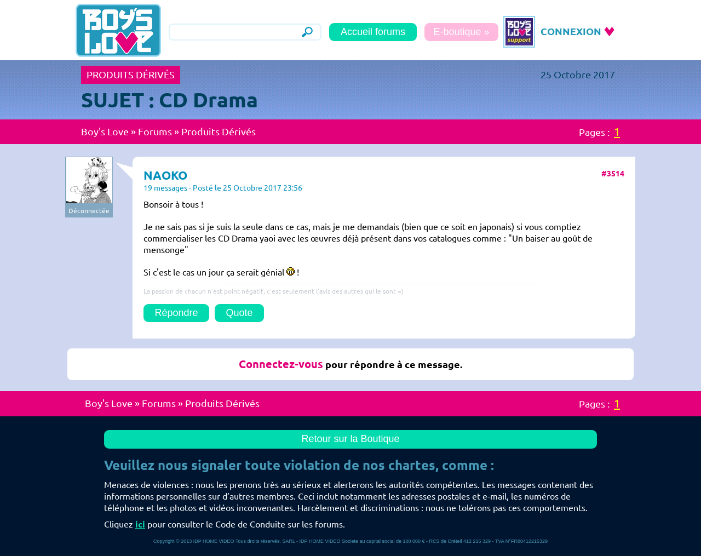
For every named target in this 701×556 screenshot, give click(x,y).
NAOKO (165, 175)
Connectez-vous (281, 364)
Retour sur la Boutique (350, 438)
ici (140, 524)
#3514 (612, 173)
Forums (155, 131)
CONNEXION (571, 31)
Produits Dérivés (218, 131)
